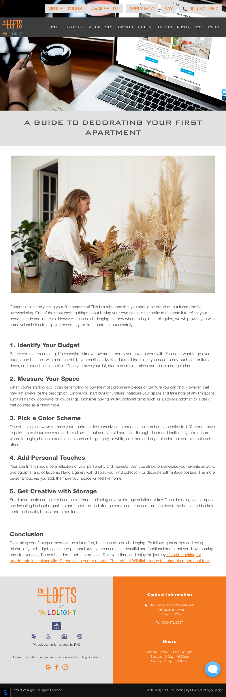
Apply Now (142, 9)
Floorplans (74, 27)
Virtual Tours (65, 9)
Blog (84, 657)
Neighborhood (189, 27)
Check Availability (67, 657)
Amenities (125, 27)
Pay (169, 9)
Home (54, 27)
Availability (105, 9)
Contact (214, 27)
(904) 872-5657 (200, 9)
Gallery (145, 27)
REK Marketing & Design (206, 690)
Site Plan (164, 27)
